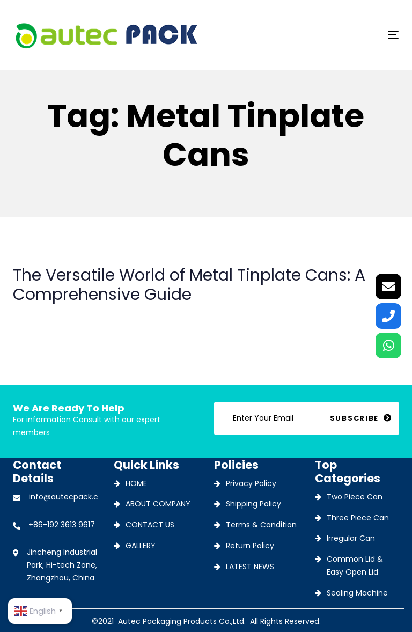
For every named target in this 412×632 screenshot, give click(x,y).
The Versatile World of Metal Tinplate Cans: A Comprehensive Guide (206, 293)
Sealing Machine (357, 592)
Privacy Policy (251, 483)
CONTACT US (150, 524)
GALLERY (141, 545)
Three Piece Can (358, 517)
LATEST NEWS (250, 566)
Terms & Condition (261, 524)
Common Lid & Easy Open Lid (355, 565)
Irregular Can (351, 538)
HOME (136, 483)
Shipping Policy (253, 503)
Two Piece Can (354, 496)
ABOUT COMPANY (158, 503)
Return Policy (250, 545)
